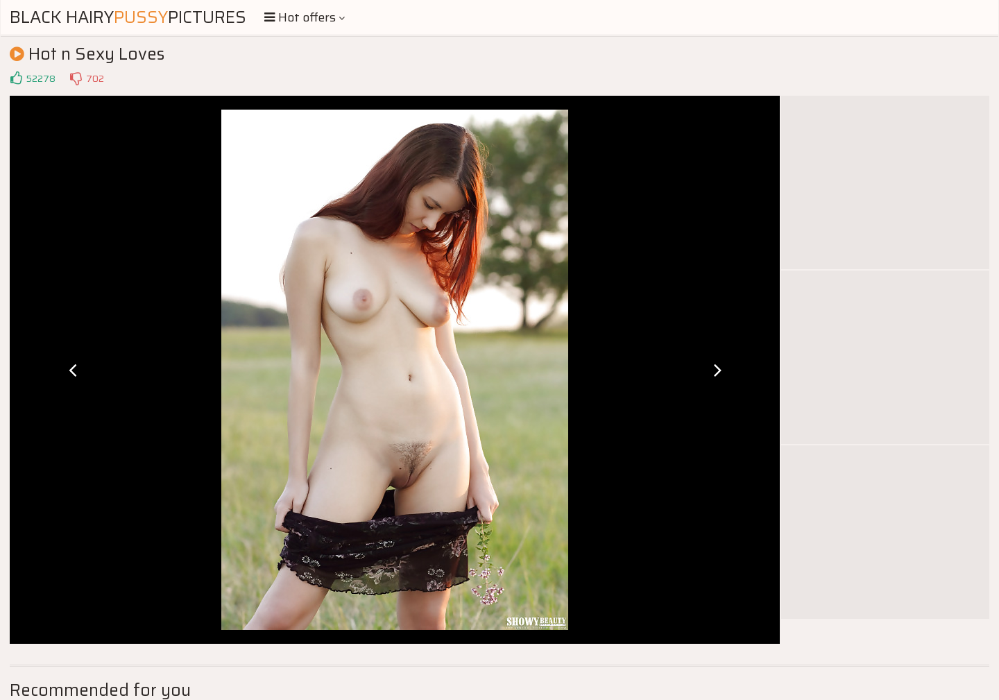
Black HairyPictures (128, 17)
